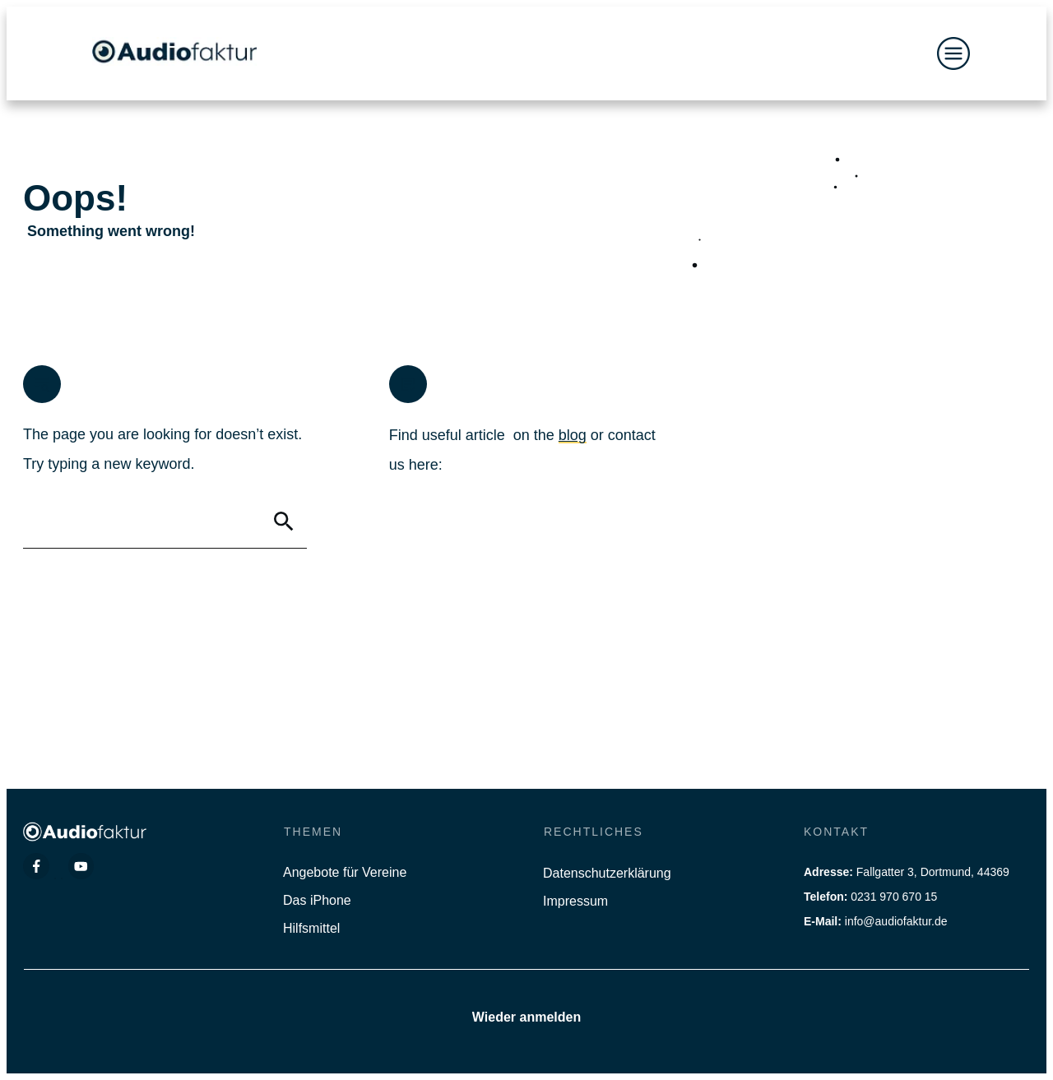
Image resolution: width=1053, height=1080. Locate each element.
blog (573, 435)
